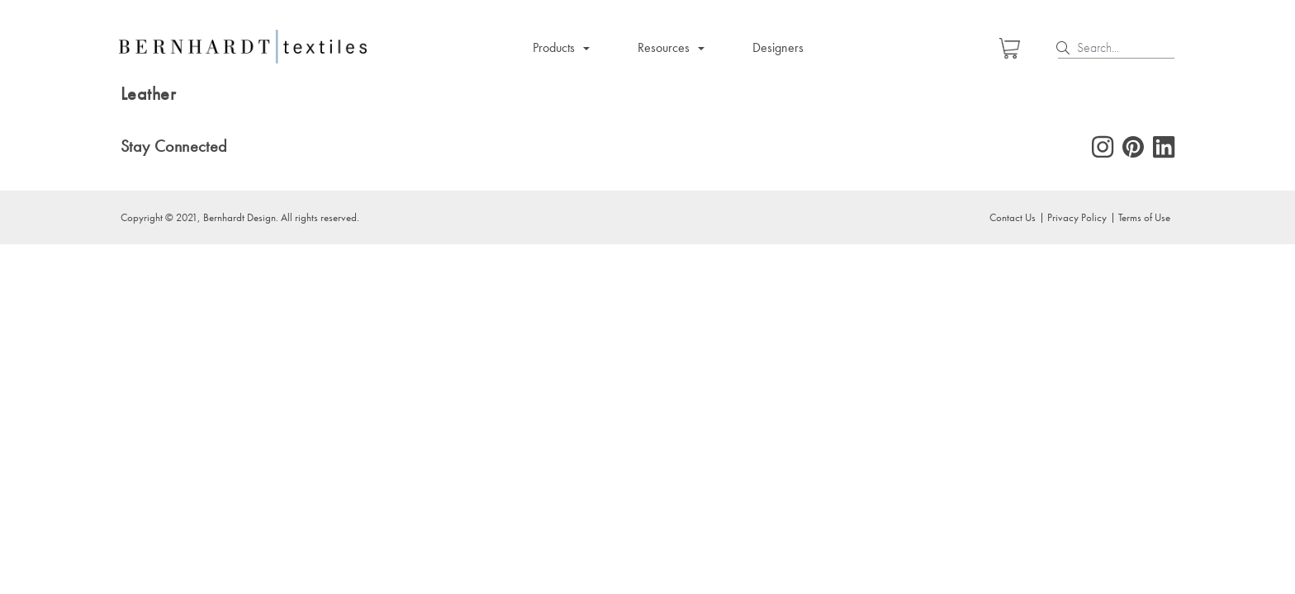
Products (554, 47)
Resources (664, 47)
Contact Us (1012, 217)
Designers (778, 47)
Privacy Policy (1077, 217)
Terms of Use (1144, 217)
